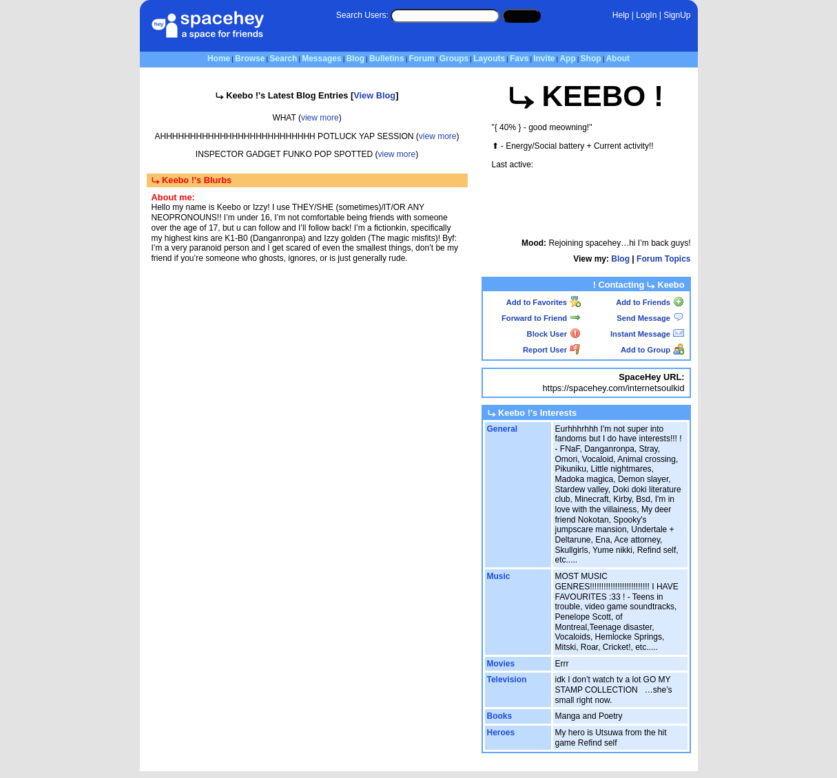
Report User (552, 350)
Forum (421, 58)
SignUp (676, 15)
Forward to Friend (541, 318)
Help (621, 15)
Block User (554, 334)
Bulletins (386, 58)
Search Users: (362, 15)
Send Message (650, 318)
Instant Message (647, 334)
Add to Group (652, 350)
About (618, 58)
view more (320, 118)
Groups (454, 58)
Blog (355, 58)
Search (521, 15)
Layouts (489, 58)
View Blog (374, 95)
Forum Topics (663, 259)
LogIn (646, 15)
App (567, 58)
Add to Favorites (543, 302)
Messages (321, 58)
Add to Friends (650, 302)
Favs (519, 58)
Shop (591, 58)
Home (218, 58)
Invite (544, 58)
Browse (250, 58)
